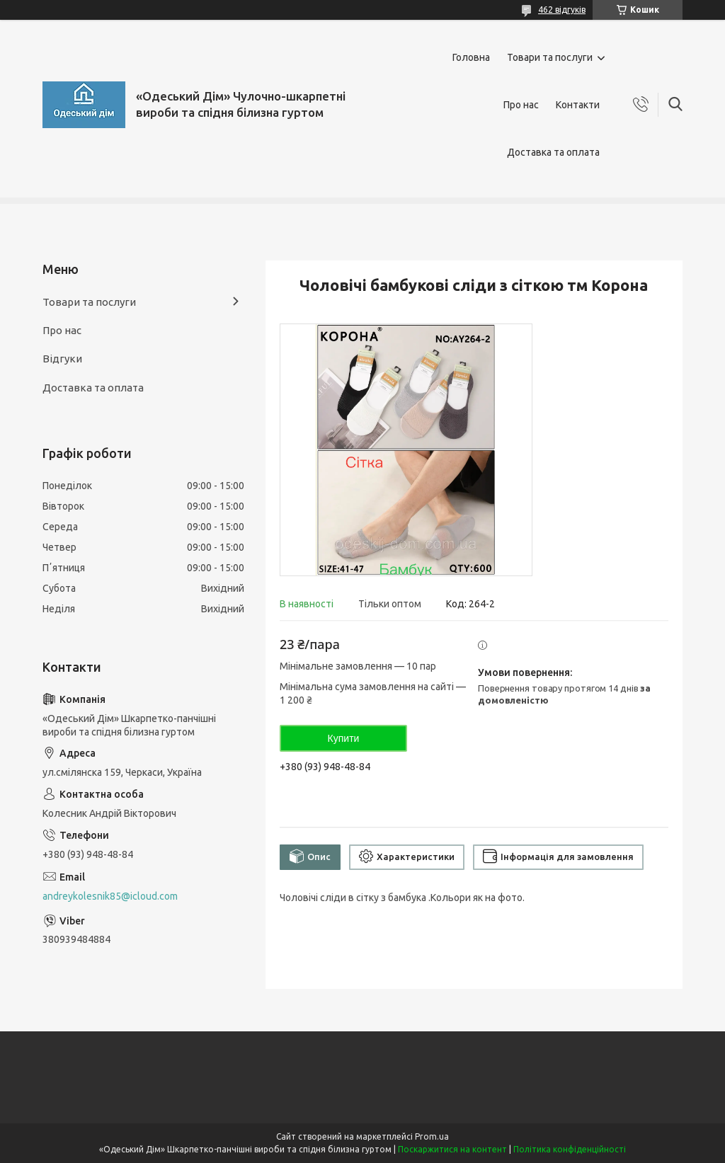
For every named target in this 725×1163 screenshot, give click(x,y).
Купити (344, 738)
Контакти (578, 104)
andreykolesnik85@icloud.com (110, 896)
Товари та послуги (550, 57)
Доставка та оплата (553, 152)
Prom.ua (432, 1136)
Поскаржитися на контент (452, 1149)
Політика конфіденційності (569, 1149)
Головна (471, 57)
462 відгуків (562, 9)
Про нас (521, 104)
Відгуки (62, 359)
